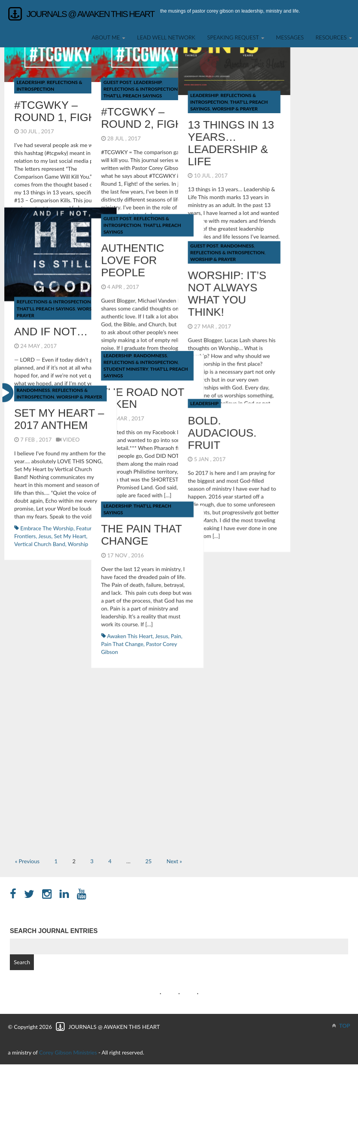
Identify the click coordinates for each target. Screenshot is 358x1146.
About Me (108, 37)
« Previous (27, 861)
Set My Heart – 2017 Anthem (59, 211)
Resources (333, 37)
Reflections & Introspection (128, 127)
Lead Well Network (166, 37)
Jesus (112, 361)
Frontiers (25, 328)
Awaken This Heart (80, 361)
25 (148, 861)
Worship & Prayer (114, 133)
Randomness (138, 120)
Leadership (31, 82)
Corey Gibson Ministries (68, 1052)
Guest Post (68, 82)
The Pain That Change (92, 261)
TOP (341, 1025)
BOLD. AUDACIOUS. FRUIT (123, 217)
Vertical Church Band (39, 335)
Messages (290, 37)
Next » (174, 861)
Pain (126, 361)
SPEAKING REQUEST (235, 37)
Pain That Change (73, 369)
